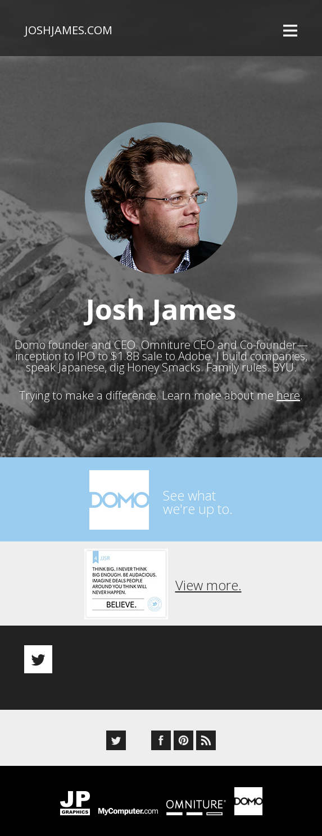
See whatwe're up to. (198, 502)
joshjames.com (68, 30)
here (288, 395)
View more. (208, 585)
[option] (161, 649)
